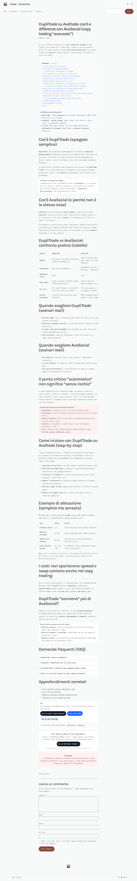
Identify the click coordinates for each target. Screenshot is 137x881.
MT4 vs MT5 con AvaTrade (51, 692)
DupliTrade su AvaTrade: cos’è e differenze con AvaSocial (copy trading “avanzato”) (65, 29)
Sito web (42, 832)
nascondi (53, 63)
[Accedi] (127, 4)
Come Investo (20, 4)
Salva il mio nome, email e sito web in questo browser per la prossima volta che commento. (68, 842)
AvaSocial (81, 725)
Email (41, 823)
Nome (41, 815)
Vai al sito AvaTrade (50, 719)
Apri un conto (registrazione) (53, 713)
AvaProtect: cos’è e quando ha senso (56, 697)
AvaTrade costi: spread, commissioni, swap (74, 591)
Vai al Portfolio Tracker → (68, 744)
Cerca (129, 11)
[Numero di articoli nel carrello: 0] (131, 4)
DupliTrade (71, 725)
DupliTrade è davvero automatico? (54, 657)
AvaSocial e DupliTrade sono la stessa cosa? (59, 663)
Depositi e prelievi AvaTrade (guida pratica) (59, 695)
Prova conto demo (74, 713)
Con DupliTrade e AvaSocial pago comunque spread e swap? (63, 668)
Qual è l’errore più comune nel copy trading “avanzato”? (63, 673)
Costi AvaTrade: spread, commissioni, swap (58, 689)
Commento (43, 795)
